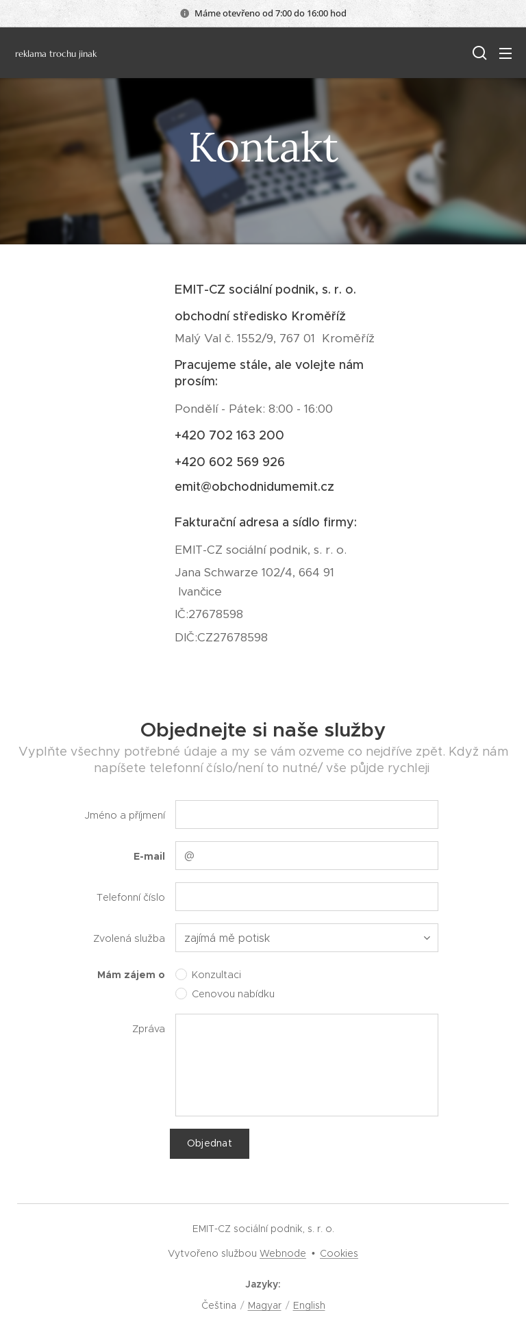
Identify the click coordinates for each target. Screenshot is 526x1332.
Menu (505, 53)
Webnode (283, 1253)
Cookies (339, 1253)
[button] (478, 53)
